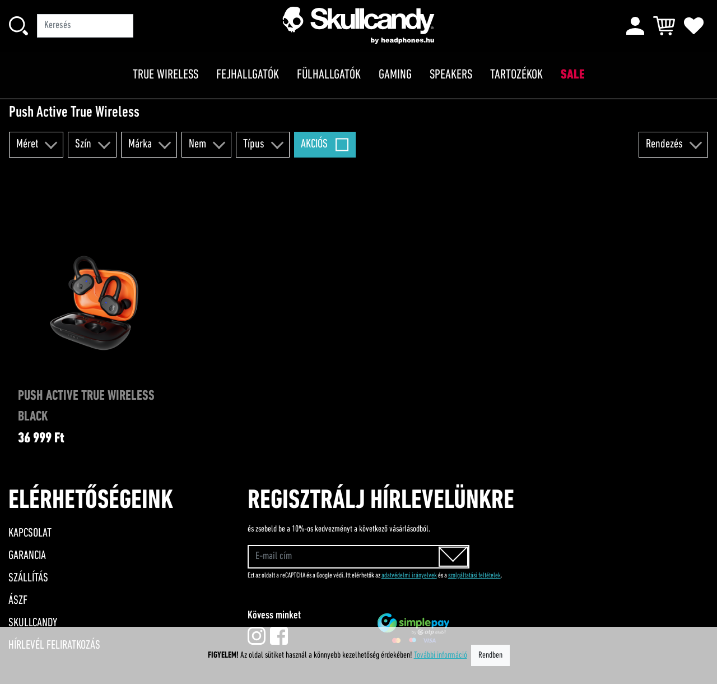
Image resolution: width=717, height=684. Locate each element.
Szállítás (28, 578)
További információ (440, 655)
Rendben (490, 655)
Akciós (314, 144)
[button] (36, 145)
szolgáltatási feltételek (474, 575)
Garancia (27, 555)
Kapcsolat (30, 533)
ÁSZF (17, 600)
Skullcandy (32, 623)
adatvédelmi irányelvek (409, 575)
